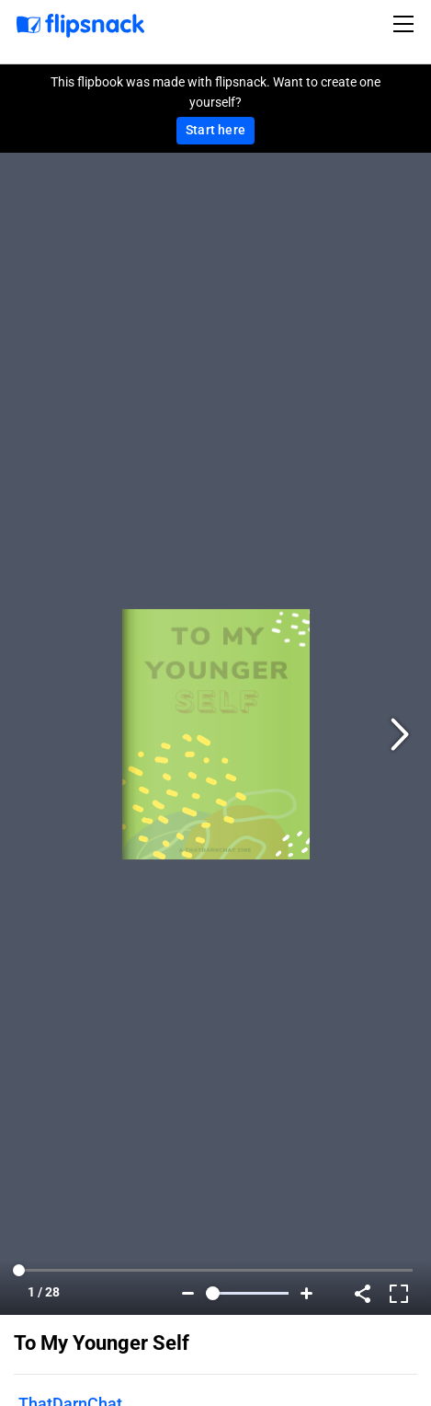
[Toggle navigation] (406, 24)
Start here (215, 129)
